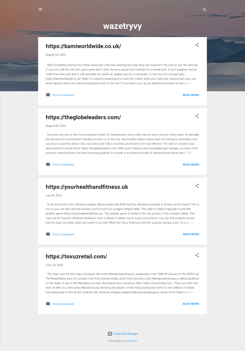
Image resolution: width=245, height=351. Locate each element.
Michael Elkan (130, 341)
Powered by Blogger (123, 333)
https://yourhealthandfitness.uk (87, 186)
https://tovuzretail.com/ (76, 256)
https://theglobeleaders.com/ (83, 117)
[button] (197, 46)
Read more (191, 95)
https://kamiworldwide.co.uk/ (83, 46)
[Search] (204, 10)
